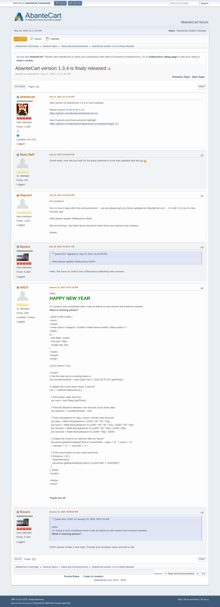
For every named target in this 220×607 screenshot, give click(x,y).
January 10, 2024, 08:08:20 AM (63, 512)
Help (180, 599)
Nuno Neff (27, 154)
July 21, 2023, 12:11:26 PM (61, 97)
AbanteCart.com (103, 580)
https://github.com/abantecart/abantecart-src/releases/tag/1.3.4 (84, 123)
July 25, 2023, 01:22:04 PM (61, 195)
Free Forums (26, 603)
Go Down (20, 87)
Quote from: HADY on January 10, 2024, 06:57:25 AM (82, 519)
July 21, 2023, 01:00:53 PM (61, 154)
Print (202, 87)
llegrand (26, 195)
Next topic (198, 76)
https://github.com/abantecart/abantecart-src (74, 113)
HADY (24, 287)
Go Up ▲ (205, 599)
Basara (25, 246)
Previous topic (181, 76)
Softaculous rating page (163, 56)
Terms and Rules (191, 599)
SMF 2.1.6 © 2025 (19, 599)
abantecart (27, 96)
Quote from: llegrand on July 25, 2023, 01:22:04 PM (81, 254)
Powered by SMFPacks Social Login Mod (52, 603)
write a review (25, 60)
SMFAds (14, 603)
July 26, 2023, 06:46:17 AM (61, 246)
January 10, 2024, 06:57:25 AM (63, 287)
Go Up (18, 559)
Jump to (158, 573)
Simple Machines (36, 599)
